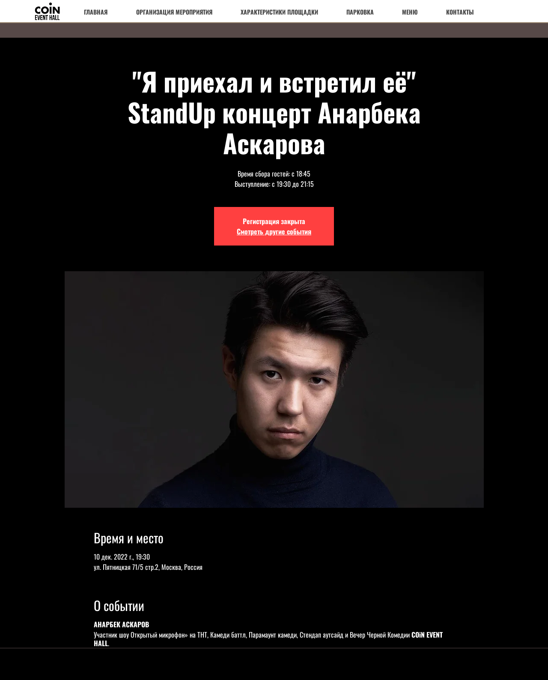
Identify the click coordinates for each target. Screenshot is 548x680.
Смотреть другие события (274, 231)
